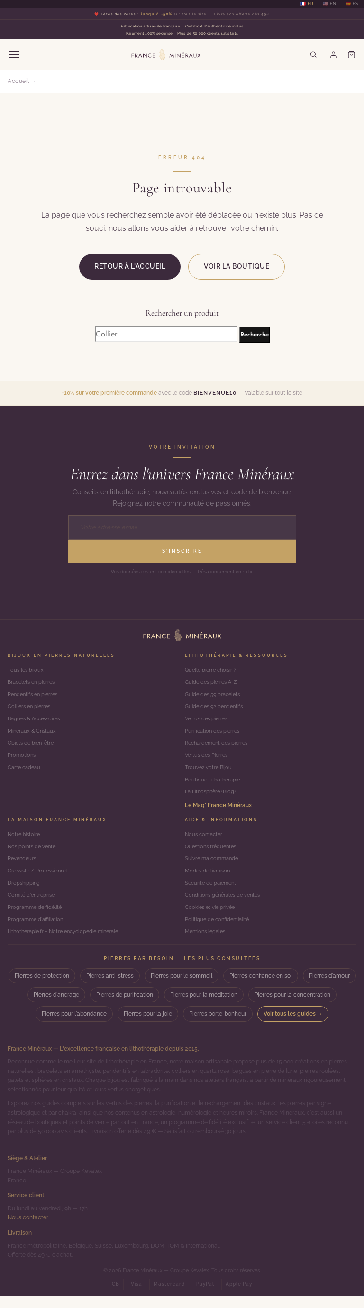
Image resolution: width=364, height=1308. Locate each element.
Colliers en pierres (31, 708)
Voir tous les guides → (293, 1026)
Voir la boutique (236, 266)
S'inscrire (182, 551)
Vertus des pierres (208, 721)
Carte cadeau (25, 772)
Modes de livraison (209, 879)
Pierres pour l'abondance (74, 1026)
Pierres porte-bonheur (217, 1026)
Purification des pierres (215, 734)
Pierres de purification (124, 1007)
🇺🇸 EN (330, 4)
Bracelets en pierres (34, 683)
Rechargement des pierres (220, 747)
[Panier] (351, 54)
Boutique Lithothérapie (215, 785)
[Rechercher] (311, 54)
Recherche (254, 334)
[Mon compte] (332, 54)
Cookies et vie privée (212, 918)
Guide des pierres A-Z (213, 683)
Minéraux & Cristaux (34, 734)
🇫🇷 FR (307, 4)
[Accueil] (182, 635)
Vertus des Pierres (208, 759)
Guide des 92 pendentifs (216, 708)
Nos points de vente (34, 854)
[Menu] (14, 54)
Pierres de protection (42, 988)
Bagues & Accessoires (37, 721)
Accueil (18, 81)
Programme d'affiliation (38, 930)
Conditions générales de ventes (226, 905)
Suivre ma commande (214, 866)
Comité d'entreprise (33, 905)
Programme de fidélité (36, 918)
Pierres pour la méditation (203, 1007)
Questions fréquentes (213, 854)
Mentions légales (207, 943)
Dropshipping (25, 892)
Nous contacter (205, 841)
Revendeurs (23, 866)
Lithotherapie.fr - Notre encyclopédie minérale (68, 943)
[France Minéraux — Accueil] (165, 54)
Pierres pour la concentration (292, 1007)
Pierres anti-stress (110, 988)
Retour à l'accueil (129, 266)
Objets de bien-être (33, 747)
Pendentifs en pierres (35, 695)
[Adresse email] (182, 527)
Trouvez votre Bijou (210, 772)
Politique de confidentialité (220, 930)
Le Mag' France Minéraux (218, 811)
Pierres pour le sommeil (181, 988)
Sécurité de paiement (213, 892)
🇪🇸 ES (352, 4)
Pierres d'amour (329, 988)
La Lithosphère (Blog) (212, 798)
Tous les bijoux (27, 670)
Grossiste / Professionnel (41, 879)
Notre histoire (25, 841)
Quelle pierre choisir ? (213, 670)
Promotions (22, 759)
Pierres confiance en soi (260, 988)
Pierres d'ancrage (56, 1007)
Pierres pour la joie (148, 1026)
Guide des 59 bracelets (215, 695)
